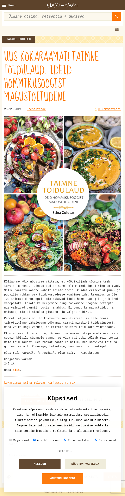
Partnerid (63, 451)
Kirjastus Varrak (61, 382)
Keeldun (40, 464)
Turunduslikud (77, 440)
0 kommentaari (109, 109)
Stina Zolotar (34, 382)
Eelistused (105, 440)
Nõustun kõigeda (62, 478)
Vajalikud (19, 440)
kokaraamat (12, 382)
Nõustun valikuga (85, 464)
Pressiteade (36, 109)
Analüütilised (46, 440)
